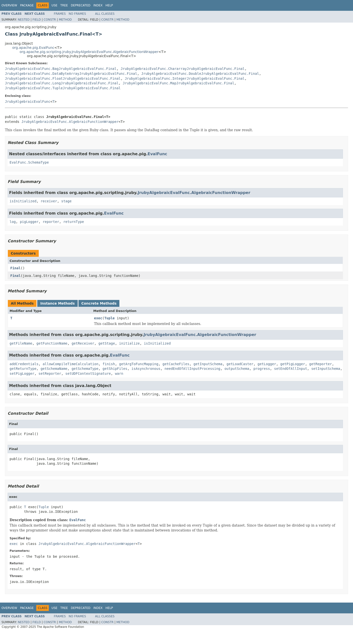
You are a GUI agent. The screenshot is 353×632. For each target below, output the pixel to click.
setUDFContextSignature (88, 373)
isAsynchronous (145, 369)
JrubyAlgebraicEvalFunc (27, 101)
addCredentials (24, 364)
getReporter (320, 364)
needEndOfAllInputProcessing (192, 369)
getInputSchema (207, 364)
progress (261, 369)
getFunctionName (52, 343)
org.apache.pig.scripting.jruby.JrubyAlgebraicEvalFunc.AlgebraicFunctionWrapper (89, 52)
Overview (9, 5)
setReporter (49, 373)
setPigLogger (22, 373)
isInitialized (23, 201)
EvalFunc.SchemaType (29, 162)
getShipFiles (114, 369)
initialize (129, 343)
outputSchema (237, 369)
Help (109, 5)
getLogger (267, 364)
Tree (64, 5)
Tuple (109, 318)
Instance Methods (57, 303)
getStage (106, 343)
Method (65, 19)
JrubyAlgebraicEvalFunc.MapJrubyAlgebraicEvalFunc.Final (178, 83)
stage (66, 201)
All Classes (104, 13)
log (13, 222)
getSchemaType (85, 369)
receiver (48, 201)
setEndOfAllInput (290, 369)
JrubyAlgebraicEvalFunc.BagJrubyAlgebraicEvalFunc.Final (60, 69)
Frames (60, 13)
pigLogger (29, 222)
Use (54, 5)
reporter (51, 222)
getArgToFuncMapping (138, 364)
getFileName (21, 343)
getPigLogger (292, 364)
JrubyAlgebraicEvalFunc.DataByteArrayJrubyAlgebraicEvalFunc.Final (71, 74)
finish (108, 364)
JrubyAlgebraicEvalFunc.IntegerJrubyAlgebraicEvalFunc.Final (185, 78)
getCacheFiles (176, 364)
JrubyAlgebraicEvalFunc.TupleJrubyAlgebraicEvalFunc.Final (63, 88)
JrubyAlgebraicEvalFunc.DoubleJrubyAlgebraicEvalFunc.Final (200, 74)
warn (119, 373)
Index (98, 5)
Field (36, 19)
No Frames (77, 13)
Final (15, 268)
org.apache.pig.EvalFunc (33, 48)
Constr (50, 19)
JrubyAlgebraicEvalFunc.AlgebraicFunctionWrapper (69, 122)
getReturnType (23, 369)
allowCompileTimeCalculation (71, 364)
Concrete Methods (99, 303)
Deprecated (80, 5)
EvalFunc (157, 154)
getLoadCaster (240, 364)
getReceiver (83, 343)
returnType (73, 222)
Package (27, 5)
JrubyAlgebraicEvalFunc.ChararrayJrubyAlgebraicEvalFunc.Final (183, 69)
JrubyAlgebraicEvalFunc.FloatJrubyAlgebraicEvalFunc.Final (63, 78)
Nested (23, 19)
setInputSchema (325, 369)
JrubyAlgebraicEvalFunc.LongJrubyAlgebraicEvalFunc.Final (62, 83)
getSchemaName (53, 369)
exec (98, 318)
